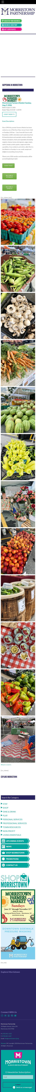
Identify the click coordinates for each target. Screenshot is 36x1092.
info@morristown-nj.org (12, 1038)
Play (4, 815)
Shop (4, 808)
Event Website (9, 114)
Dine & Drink (8, 811)
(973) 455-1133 (7, 1033)
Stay (4, 804)
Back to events (6, 764)
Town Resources (11, 827)
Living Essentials (11, 835)
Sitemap (3, 1043)
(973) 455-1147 (6, 1036)
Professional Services (14, 823)
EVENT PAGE (8, 165)
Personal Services (11, 819)
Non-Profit (8, 831)
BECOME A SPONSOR (9, 176)
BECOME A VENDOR (9, 187)
